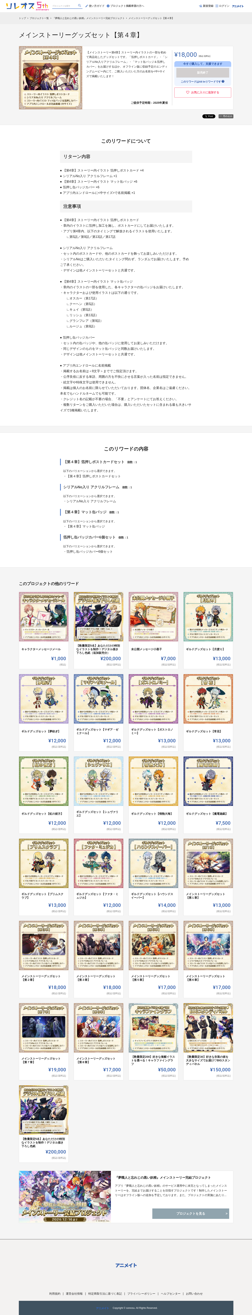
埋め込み (226, 116)
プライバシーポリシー (141, 1293)
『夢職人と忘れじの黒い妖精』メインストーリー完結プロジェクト (163, 1177)
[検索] (80, 6)
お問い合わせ (194, 1293)
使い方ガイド (94, 5)
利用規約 (54, 1293)
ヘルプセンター (171, 1293)
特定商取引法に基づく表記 (105, 1293)
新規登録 (206, 5)
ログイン (222, 5)
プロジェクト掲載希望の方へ (125, 5)
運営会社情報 (74, 1293)
